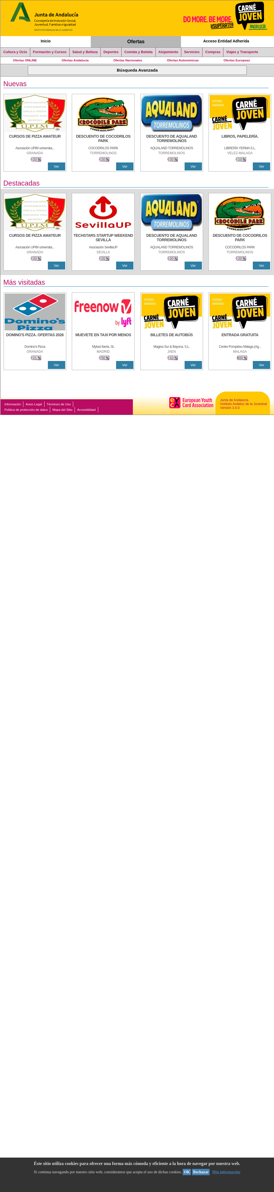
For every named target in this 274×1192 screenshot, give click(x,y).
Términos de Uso (59, 404)
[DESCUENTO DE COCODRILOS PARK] (103, 139)
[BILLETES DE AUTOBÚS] (171, 338)
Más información (226, 1172)
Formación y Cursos (50, 52)
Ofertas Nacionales (127, 60)
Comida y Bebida (138, 52)
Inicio (46, 41)
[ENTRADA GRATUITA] (240, 338)
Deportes (111, 52)
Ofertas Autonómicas (183, 60)
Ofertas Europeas (237, 60)
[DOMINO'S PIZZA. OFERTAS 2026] (35, 338)
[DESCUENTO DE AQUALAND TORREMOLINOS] (171, 139)
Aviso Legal (34, 404)
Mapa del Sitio (62, 409)
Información (12, 404)
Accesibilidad (86, 409)
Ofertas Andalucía (75, 60)
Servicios (191, 52)
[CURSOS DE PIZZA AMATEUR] (35, 139)
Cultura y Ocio (15, 52)
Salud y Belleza (85, 52)
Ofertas (136, 41)
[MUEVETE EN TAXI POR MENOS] (103, 338)
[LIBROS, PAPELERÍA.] (240, 139)
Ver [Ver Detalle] (56, 166)
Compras (212, 52)
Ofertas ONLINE (25, 60)
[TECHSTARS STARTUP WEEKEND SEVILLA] (103, 238)
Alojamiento (168, 52)
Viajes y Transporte (242, 52)
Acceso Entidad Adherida (226, 41)
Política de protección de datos (26, 409)
